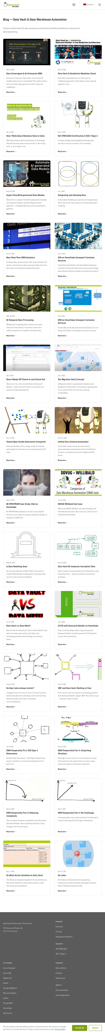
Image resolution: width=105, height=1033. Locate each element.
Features (59, 927)
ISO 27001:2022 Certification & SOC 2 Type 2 (78, 136)
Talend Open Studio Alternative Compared (26, 442)
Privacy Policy (60, 1029)
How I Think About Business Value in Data (25, 136)
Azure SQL (7, 973)
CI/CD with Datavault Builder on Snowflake (78, 626)
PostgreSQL (8, 1003)
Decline (95, 1028)
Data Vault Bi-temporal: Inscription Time (76, 566)
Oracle (5, 998)
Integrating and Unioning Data (72, 195)
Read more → (11, 92)
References (60, 978)
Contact (59, 973)
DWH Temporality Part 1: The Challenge (76, 813)
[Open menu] (73, 5)
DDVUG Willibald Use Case (70, 504)
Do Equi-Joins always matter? (20, 688)
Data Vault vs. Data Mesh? (18, 626)
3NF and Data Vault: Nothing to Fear (75, 688)
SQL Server (7, 1013)
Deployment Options (64, 937)
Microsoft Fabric (9, 993)
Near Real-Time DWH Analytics (20, 257)
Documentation (62, 990)
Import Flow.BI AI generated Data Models (25, 195)
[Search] (99, 4)
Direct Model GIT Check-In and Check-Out (25, 379)
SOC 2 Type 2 (61, 954)
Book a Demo (61, 968)
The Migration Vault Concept (71, 379)
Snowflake (7, 1008)
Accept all (79, 1028)
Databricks (7, 978)
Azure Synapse (9, 968)
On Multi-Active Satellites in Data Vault (24, 875)
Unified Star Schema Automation (73, 442)
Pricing (59, 932)
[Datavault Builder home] (11, 5)
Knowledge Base (62, 995)
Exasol (5, 983)
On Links (62, 875)
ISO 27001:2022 (61, 949)
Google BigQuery (10, 988)
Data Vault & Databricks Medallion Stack (77, 73)
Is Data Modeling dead (16, 566)
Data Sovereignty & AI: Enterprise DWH (24, 73)
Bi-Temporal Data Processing (20, 320)
